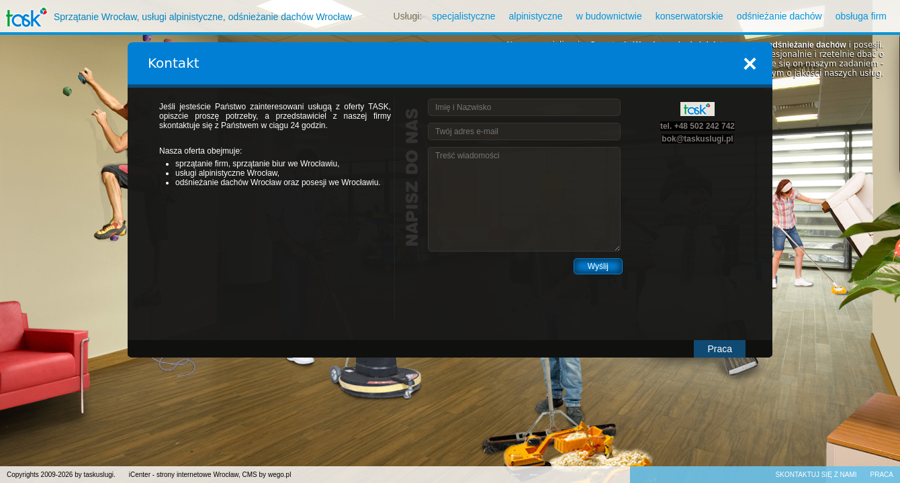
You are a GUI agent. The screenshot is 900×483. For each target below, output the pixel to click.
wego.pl (279, 474)
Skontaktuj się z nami (816, 474)
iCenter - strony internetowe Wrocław (183, 474)
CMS (249, 474)
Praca (719, 348)
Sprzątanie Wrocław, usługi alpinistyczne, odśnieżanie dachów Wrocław (176, 16)
